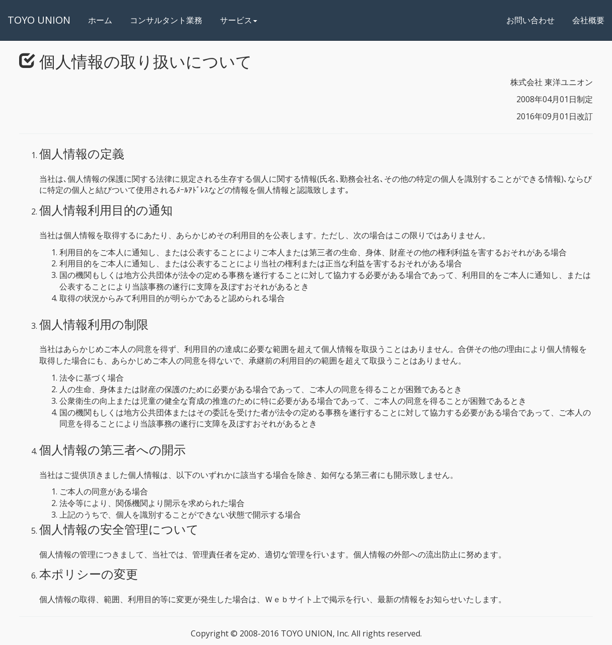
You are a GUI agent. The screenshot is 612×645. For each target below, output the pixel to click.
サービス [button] (238, 20)
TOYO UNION (39, 20)
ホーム (104, 20)
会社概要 (588, 20)
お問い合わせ (530, 20)
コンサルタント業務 (166, 20)
